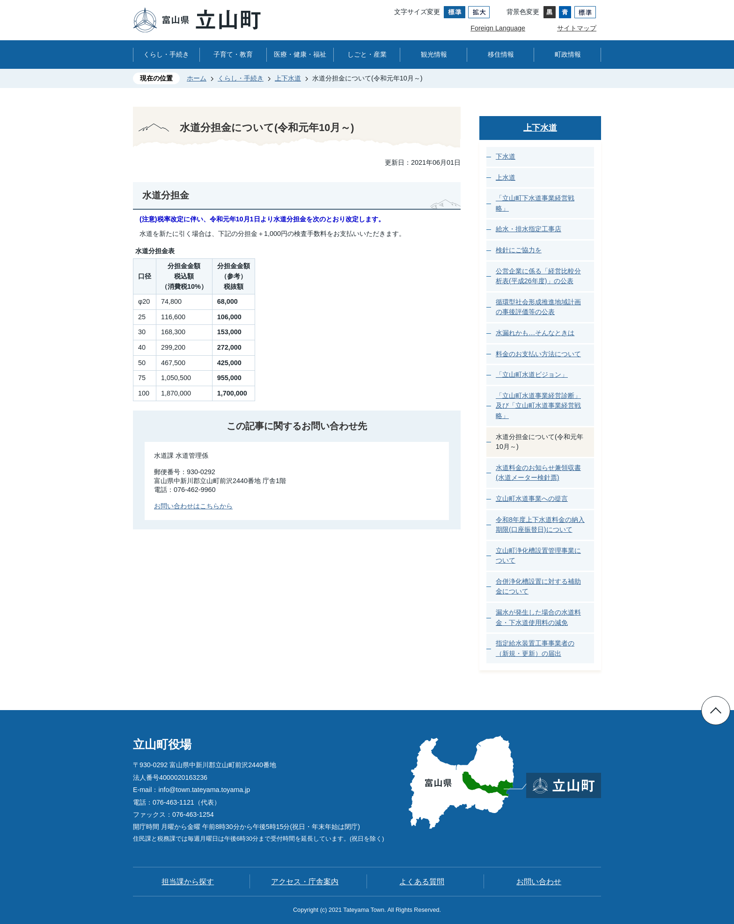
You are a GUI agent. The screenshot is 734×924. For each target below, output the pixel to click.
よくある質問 (421, 882)
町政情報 (568, 54)
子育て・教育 (233, 54)
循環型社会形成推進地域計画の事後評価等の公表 (538, 307)
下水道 (505, 156)
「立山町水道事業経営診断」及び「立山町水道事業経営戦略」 (538, 405)
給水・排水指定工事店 (528, 229)
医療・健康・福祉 (300, 54)
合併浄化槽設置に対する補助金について (538, 586)
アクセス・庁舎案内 (304, 882)
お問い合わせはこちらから (193, 506)
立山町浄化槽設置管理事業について (538, 556)
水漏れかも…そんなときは (535, 333)
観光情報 (434, 54)
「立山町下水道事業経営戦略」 (535, 203)
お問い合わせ (538, 882)
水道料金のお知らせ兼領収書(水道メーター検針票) (538, 473)
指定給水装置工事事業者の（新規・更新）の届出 (535, 648)
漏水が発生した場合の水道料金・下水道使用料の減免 (538, 617)
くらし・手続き (166, 54)
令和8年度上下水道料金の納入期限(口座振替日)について (540, 525)
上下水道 (288, 78)
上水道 (505, 177)
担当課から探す (187, 882)
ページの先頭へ (715, 710)
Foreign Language (497, 28)
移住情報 (501, 54)
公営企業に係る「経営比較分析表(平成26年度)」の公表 (538, 276)
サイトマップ (576, 28)
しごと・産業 (367, 54)
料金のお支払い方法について (538, 354)
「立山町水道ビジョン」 (532, 374)
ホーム (196, 78)
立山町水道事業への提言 (532, 498)
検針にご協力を (519, 250)
